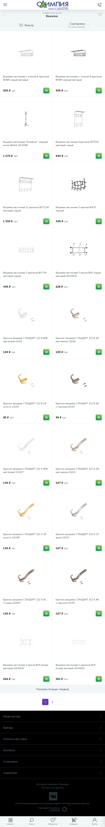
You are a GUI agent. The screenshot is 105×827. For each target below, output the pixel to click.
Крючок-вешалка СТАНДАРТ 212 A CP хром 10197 (77, 536)
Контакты (52, 750)
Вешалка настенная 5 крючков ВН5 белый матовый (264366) (76, 667)
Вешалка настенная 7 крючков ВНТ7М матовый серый (24, 274)
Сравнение (52, 772)
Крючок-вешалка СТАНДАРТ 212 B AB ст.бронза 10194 (77, 405)
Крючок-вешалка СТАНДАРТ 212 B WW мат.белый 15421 (25, 340)
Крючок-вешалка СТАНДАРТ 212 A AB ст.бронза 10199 (77, 601)
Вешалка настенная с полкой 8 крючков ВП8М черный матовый (79, 78)
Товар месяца (52, 716)
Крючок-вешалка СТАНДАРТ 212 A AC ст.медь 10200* (25, 601)
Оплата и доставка (52, 739)
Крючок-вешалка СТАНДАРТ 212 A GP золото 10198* (24, 536)
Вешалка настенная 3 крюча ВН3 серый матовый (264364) (78, 274)
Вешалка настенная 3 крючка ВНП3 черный (76, 209)
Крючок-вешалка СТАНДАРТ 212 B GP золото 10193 (24, 405)
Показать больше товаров (52, 689)
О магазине (52, 761)
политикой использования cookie (67, 797)
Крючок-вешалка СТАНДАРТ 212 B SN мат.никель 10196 (77, 340)
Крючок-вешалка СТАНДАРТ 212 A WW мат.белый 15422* (25, 470)
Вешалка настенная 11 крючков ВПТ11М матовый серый (26, 209)
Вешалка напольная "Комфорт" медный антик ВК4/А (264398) (25, 143)
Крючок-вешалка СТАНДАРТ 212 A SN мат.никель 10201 (77, 470)
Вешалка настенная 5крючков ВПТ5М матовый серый (77, 143)
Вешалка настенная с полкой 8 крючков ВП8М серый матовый (26, 78)
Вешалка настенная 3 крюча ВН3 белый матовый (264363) (25, 667)
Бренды (52, 727)
